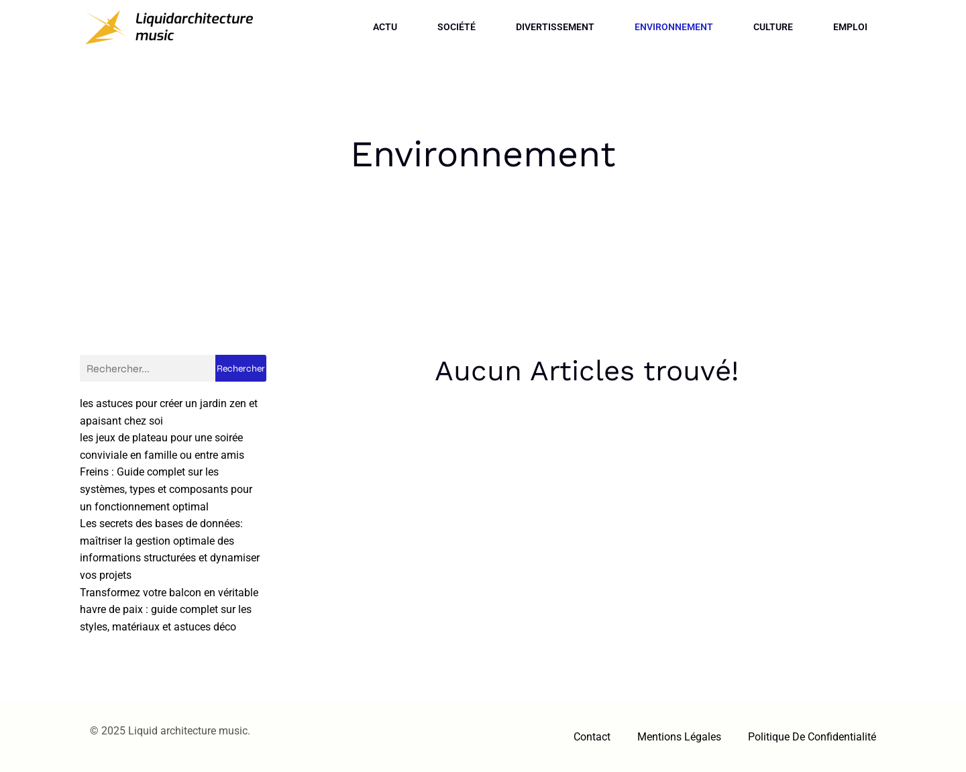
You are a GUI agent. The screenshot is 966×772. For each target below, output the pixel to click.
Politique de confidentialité (812, 736)
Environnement (674, 26)
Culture (773, 26)
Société (456, 26)
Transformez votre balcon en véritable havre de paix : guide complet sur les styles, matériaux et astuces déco (169, 609)
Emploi (850, 26)
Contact (592, 736)
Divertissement (555, 26)
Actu (385, 26)
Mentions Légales (679, 736)
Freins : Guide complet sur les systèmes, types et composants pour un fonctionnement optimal (166, 488)
